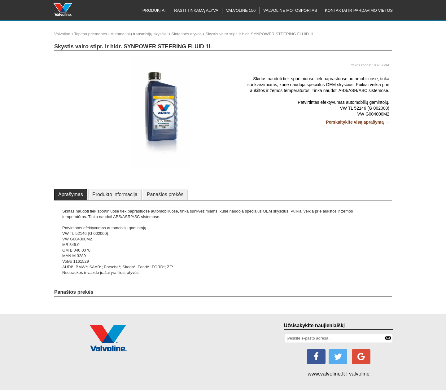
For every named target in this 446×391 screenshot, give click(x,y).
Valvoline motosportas (290, 10)
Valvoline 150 (241, 10)
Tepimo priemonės (90, 34)
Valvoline (62, 34)
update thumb (68, 58)
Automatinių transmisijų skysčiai (139, 34)
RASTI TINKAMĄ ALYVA (196, 10)
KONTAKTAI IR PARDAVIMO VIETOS (359, 10)
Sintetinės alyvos (186, 34)
